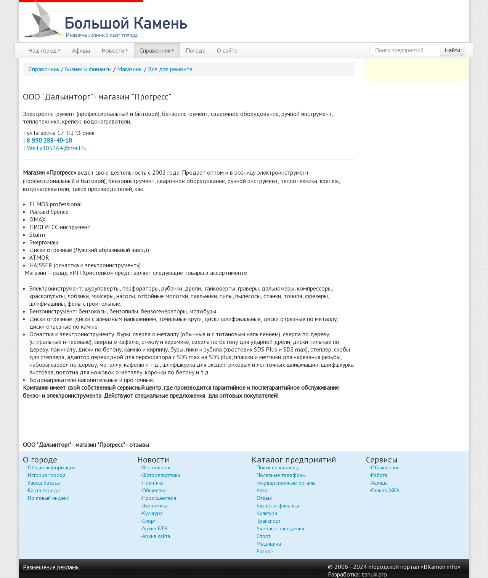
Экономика (154, 505)
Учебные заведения (280, 528)
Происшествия (159, 498)
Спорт (149, 520)
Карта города (44, 490)
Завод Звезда (44, 482)
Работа (379, 475)
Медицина (269, 543)
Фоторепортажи (161, 475)
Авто (262, 490)
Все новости (156, 467)
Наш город (44, 50)
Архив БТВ (154, 528)
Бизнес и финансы (88, 69)
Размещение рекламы (51, 567)
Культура (152, 513)
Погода (195, 50)
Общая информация (51, 467)
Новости (114, 50)
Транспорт (269, 520)
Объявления (385, 467)
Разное (265, 551)
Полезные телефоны (281, 475)
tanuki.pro (374, 574)
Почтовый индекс (48, 498)
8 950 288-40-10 (49, 140)
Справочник (157, 50)
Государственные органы (286, 482)
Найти (452, 50)
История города (47, 475)
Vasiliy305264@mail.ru (57, 148)
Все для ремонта (170, 69)
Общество (154, 490)
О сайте (227, 50)
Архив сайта (156, 536)
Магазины (130, 69)
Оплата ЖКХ (385, 490)
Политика (153, 482)
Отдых (264, 498)
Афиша (81, 50)
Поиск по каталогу (278, 467)
